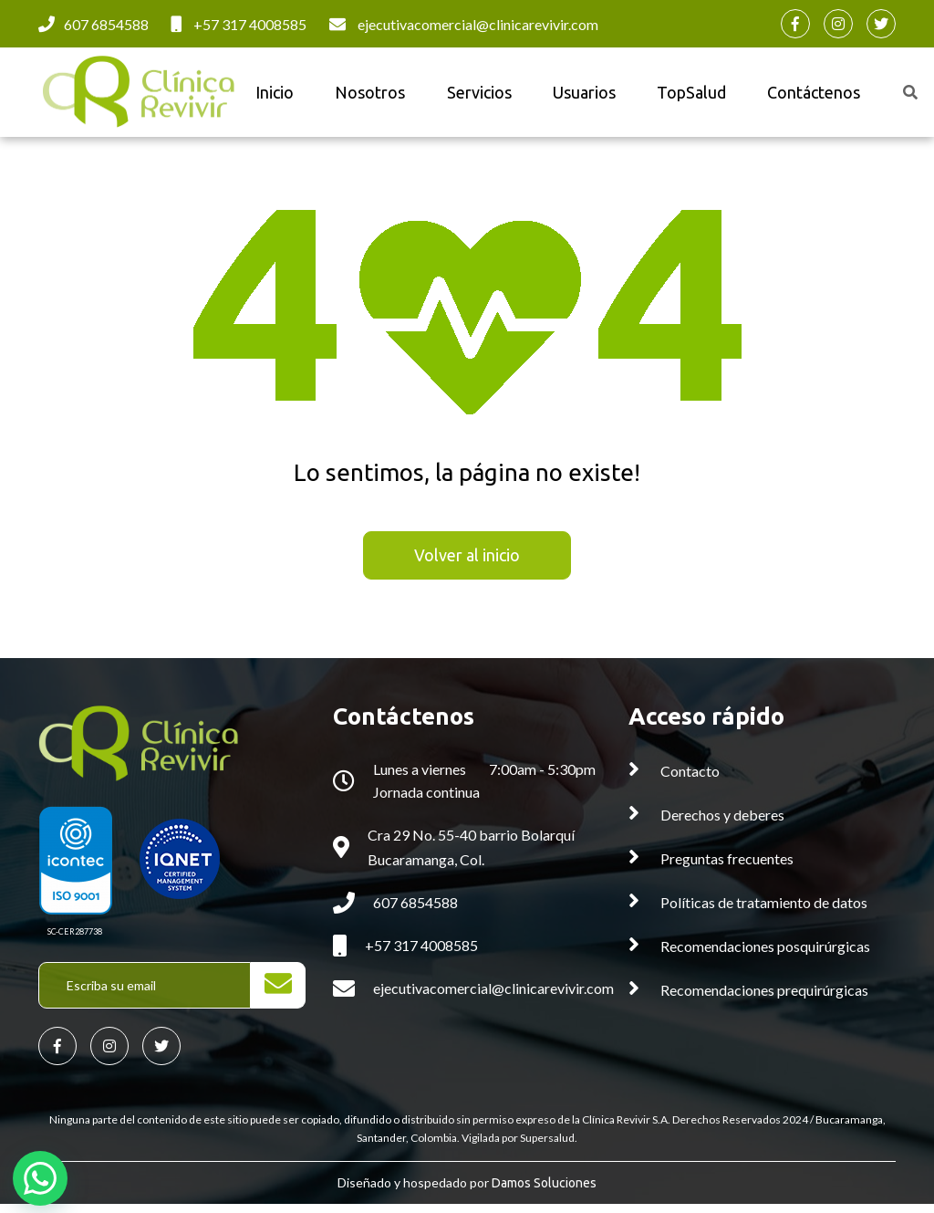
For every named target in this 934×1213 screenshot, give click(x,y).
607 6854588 (106, 24)
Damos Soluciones (544, 1193)
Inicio (276, 95)
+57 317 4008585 (249, 24)
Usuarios (571, 95)
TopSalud (674, 95)
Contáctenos (791, 95)
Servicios (471, 95)
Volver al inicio (467, 561)
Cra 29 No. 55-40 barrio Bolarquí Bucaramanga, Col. (471, 853)
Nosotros (367, 95)
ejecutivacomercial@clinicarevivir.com (478, 24)
